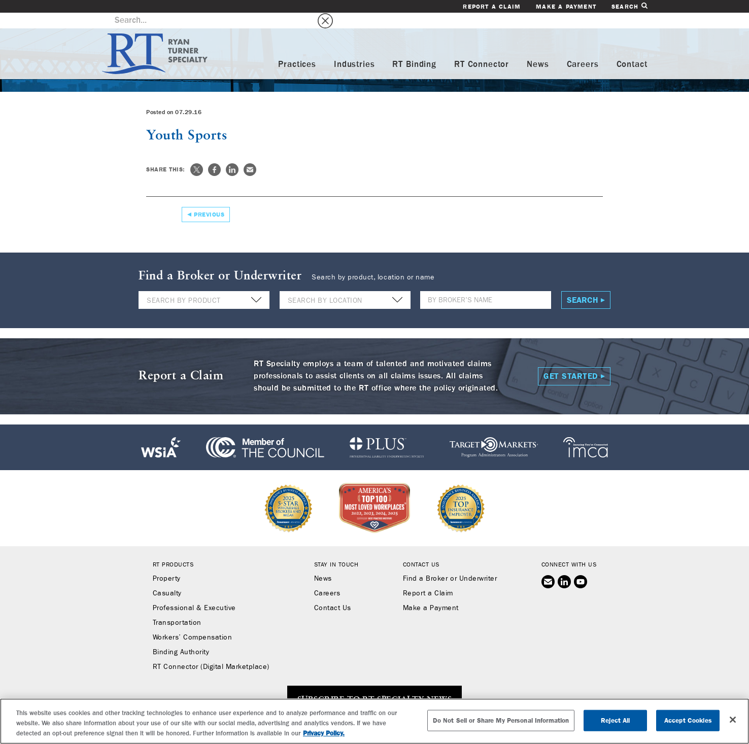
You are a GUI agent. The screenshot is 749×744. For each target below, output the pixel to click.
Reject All (615, 720)
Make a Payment (566, 6)
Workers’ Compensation (192, 621)
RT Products (173, 548)
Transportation (177, 607)
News (538, 49)
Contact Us (332, 592)
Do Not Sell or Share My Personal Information (501, 720)
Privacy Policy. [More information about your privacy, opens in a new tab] (324, 733)
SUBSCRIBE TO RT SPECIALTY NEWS (374, 684)
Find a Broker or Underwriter (450, 562)
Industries (354, 49)
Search (629, 6)
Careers (583, 49)
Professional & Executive (194, 592)
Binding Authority (181, 636)
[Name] (485, 284)
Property (167, 562)
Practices (297, 49)
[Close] (733, 719)
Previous (209, 198)
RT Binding (414, 49)
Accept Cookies (688, 720)
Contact (632, 49)
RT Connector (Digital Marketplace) (211, 651)
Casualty (167, 577)
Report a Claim (492, 6)
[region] (374, 721)
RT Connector (481, 49)
